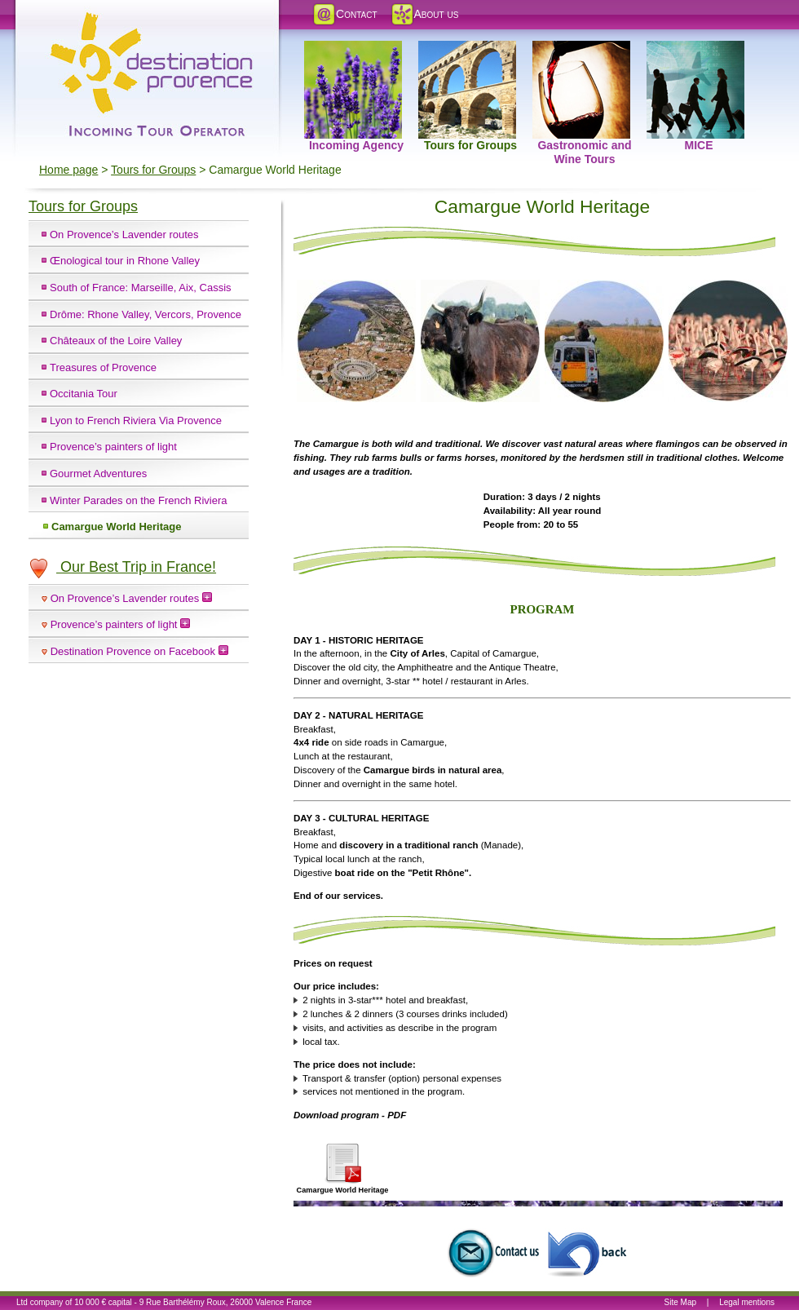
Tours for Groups (467, 50)
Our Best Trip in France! (122, 567)
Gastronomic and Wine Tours (582, 50)
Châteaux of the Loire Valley (116, 340)
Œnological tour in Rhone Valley (125, 260)
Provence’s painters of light (113, 446)
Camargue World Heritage (116, 526)
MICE (695, 50)
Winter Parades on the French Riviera (138, 500)
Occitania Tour (83, 393)
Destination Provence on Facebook (139, 651)
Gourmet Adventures (98, 473)
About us (424, 13)
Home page (68, 169)
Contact (344, 13)
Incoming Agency (354, 50)
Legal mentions (747, 1302)
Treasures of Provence (103, 367)
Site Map (680, 1302)
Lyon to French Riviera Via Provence (136, 420)
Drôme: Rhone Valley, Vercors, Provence (145, 314)
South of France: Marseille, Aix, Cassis (141, 287)
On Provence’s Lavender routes (124, 234)
